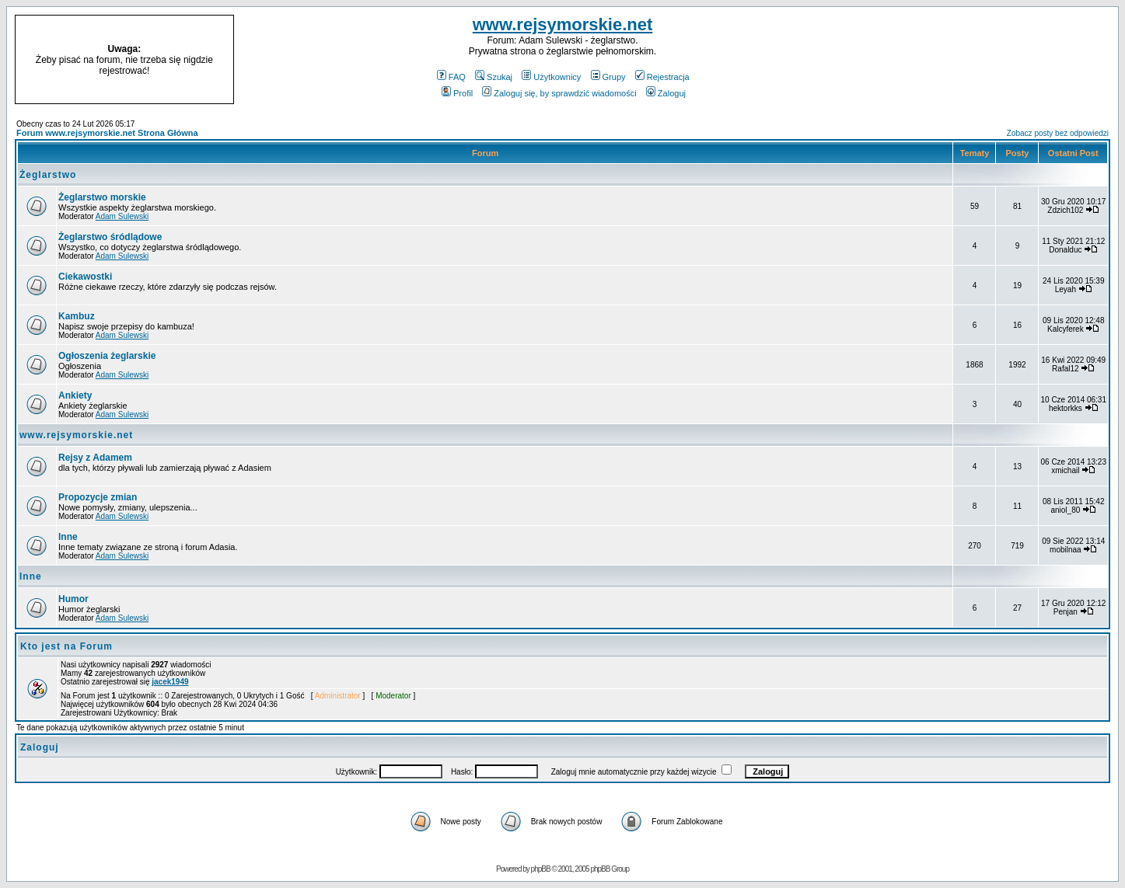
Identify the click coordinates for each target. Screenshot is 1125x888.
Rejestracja (662, 77)
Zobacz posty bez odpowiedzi (1058, 133)
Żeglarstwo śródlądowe (110, 237)
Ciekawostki (85, 276)
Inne (68, 536)
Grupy (608, 77)
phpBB (540, 869)
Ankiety (75, 395)
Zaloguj (666, 93)
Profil (457, 93)
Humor (73, 599)
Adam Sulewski (122, 216)
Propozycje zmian (97, 497)
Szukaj (493, 77)
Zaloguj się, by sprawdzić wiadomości (559, 93)
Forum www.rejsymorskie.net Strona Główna (107, 133)
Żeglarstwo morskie (102, 197)
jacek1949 (170, 681)
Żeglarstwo (47, 174)
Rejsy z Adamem (95, 457)
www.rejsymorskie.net (563, 24)
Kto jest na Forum (66, 646)
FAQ (451, 77)
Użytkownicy (551, 77)
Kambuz (76, 316)
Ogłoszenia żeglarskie (106, 355)
